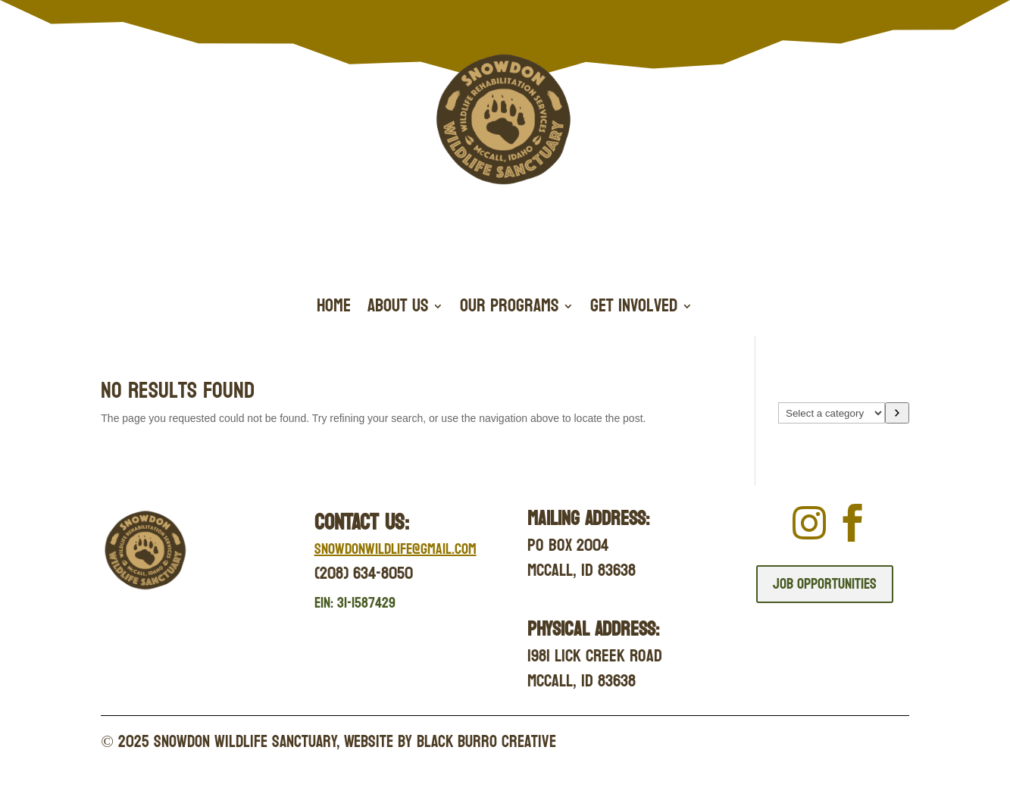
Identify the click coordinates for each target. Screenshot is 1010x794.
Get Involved (633, 309)
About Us (397, 309)
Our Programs (509, 309)
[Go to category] (897, 413)
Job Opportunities (825, 584)
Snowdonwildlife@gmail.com (395, 549)
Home (334, 309)
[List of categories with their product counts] (831, 413)
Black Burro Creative (486, 742)
